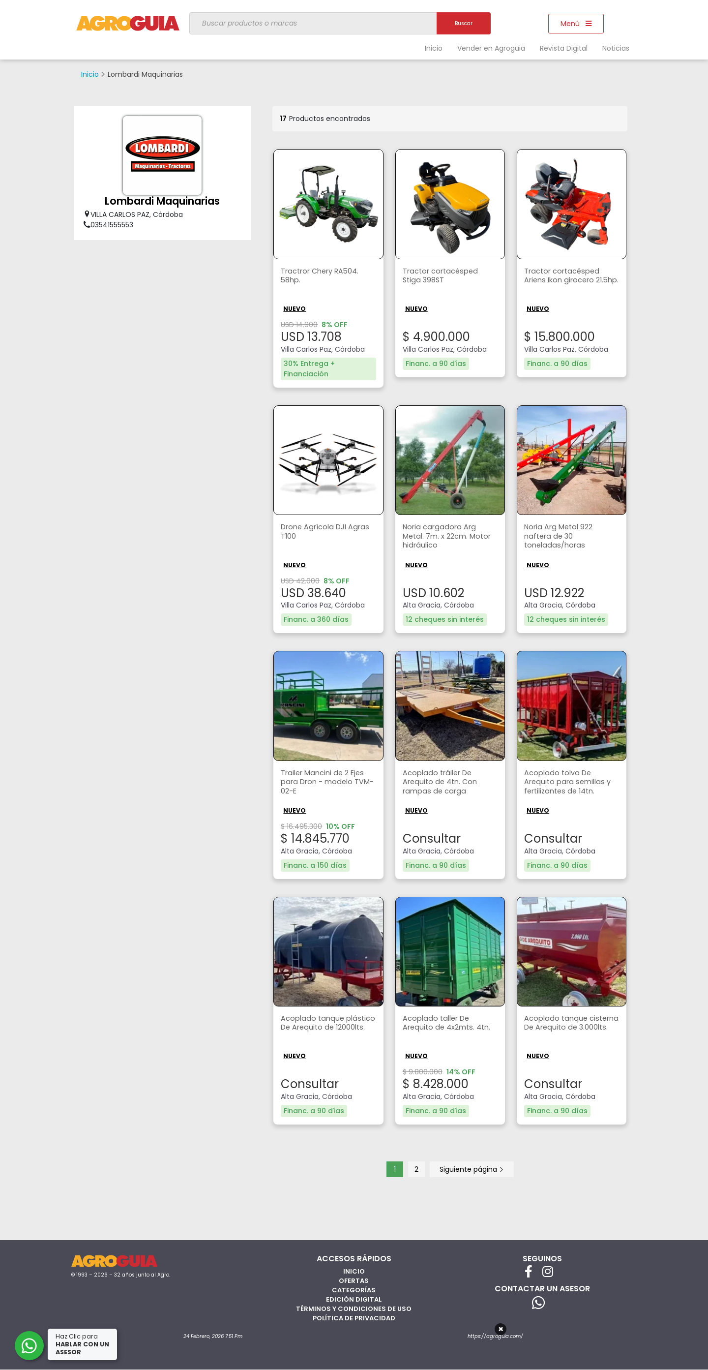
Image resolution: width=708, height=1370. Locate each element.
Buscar (463, 23)
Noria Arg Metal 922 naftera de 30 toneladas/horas (561, 537)
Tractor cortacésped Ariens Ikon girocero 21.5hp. (565, 281)
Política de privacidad (354, 1316)
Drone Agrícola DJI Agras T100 (317, 532)
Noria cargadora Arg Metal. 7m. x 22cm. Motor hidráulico (441, 537)
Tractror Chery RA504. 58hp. (325, 276)
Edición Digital (354, 1297)
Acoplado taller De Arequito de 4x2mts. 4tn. (449, 1022)
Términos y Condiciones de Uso (354, 1306)
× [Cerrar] (500, 1329)
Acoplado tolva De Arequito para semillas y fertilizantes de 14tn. (570, 782)
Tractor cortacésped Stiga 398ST (443, 276)
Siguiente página (472, 1167)
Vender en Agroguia (491, 48)
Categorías (354, 1288)
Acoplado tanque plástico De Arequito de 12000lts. (326, 1027)
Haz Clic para (83, 1344)
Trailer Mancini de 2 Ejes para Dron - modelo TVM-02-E (326, 782)
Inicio (433, 48)
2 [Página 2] (416, 1167)
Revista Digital (564, 48)
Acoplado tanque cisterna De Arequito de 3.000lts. (570, 1027)
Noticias (615, 48)
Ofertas (354, 1278)
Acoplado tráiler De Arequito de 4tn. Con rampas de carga (442, 782)
